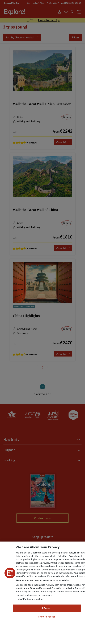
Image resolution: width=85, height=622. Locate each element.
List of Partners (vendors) (30, 599)
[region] (42, 582)
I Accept (46, 608)
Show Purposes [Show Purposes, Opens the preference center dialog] (47, 616)
